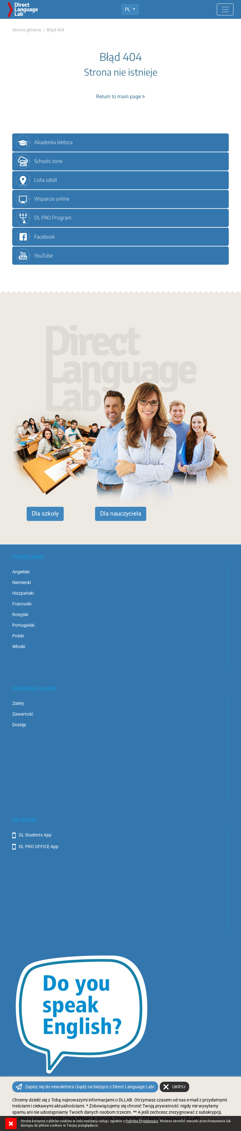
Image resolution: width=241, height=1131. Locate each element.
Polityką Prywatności (142, 1121)
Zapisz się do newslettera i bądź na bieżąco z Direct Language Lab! (89, 1086)
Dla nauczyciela (120, 513)
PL (128, 9)
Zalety (18, 703)
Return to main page (120, 97)
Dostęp (19, 724)
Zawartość (22, 714)
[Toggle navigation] (225, 9)
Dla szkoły (45, 513)
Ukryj (178, 1086)
